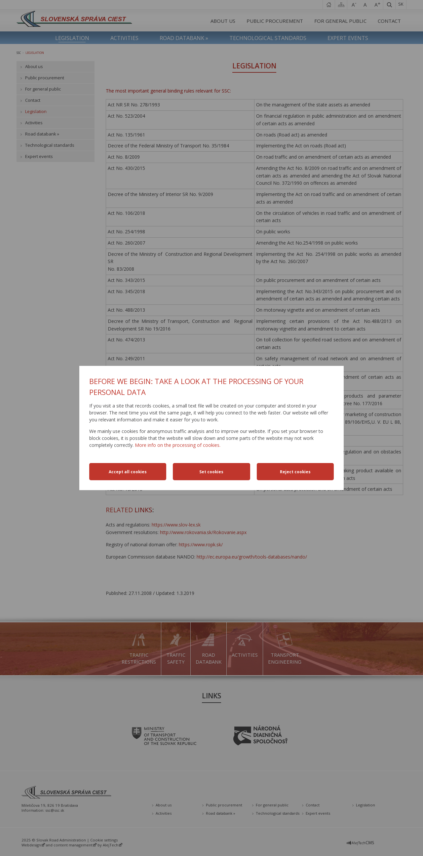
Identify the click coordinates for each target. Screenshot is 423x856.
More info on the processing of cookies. (177, 445)
